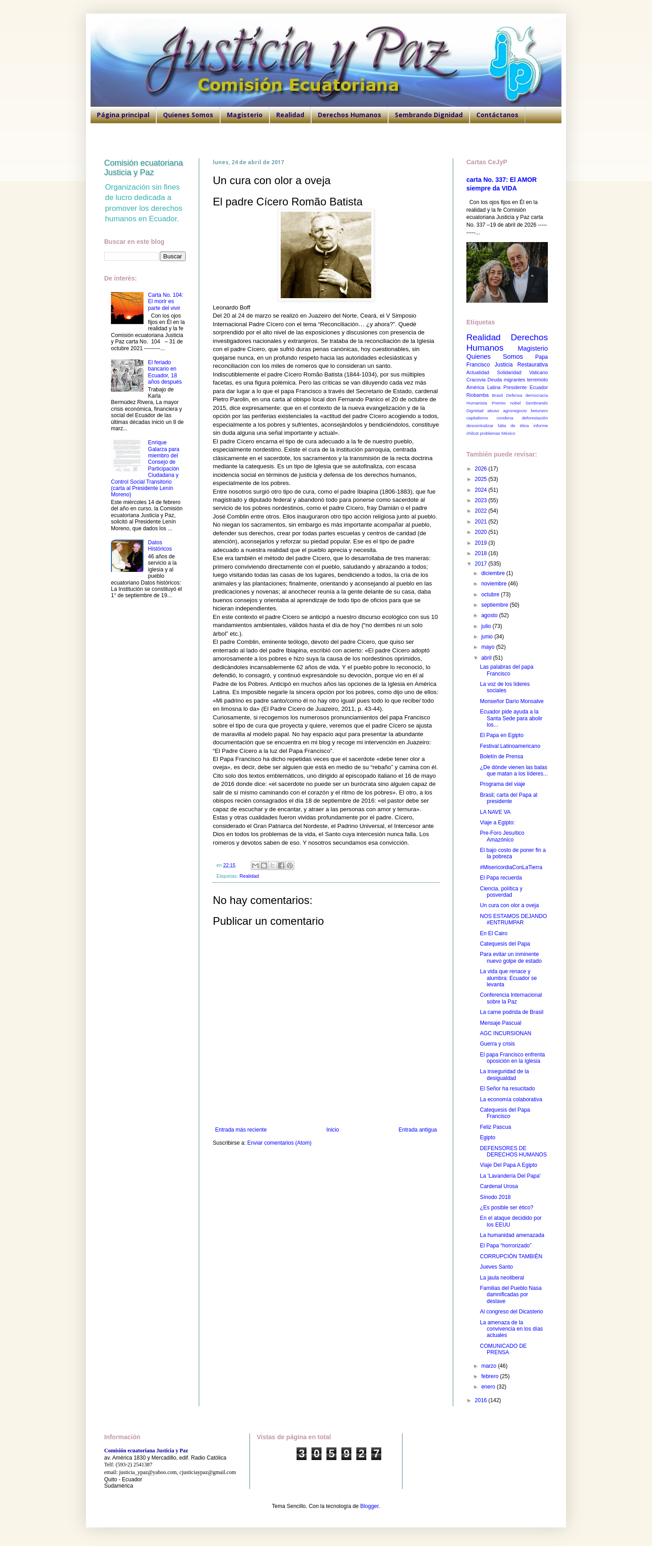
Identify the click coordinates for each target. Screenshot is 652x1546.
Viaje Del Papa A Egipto (508, 1165)
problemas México (497, 433)
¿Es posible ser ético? (506, 1207)
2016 (482, 1400)
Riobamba (477, 395)
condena (505, 417)
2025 (482, 479)
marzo (489, 1366)
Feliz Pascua (495, 1127)
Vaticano (538, 372)
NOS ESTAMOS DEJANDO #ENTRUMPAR (513, 919)
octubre (491, 594)
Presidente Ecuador (525, 387)
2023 (482, 500)
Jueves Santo (496, 1267)
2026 (482, 469)
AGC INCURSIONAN (505, 1033)
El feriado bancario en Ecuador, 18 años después (165, 372)
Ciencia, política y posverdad (501, 891)
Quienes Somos (188, 114)
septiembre (495, 605)
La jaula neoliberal (502, 1278)
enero (489, 1387)
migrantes (514, 379)
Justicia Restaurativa (521, 365)
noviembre (494, 583)
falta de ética (513, 425)
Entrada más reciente (241, 1130)
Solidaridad (509, 372)
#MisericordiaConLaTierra (511, 867)
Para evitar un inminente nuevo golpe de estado (511, 957)
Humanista (476, 402)
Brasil (497, 395)
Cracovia (476, 379)
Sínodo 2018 (495, 1197)
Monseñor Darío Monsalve (512, 701)
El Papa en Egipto (501, 735)
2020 (482, 532)
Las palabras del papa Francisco (506, 670)
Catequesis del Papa (505, 944)
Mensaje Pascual (500, 1023)
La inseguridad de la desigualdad (504, 1074)
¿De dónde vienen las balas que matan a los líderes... (514, 770)
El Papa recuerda (501, 878)
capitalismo (477, 417)
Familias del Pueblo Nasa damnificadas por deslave (511, 1294)
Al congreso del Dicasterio (511, 1311)
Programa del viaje (502, 784)
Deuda (495, 379)
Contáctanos (497, 114)
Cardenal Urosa (499, 1186)
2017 (482, 564)
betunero (539, 410)
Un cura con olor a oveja (509, 905)
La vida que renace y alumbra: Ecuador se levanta (508, 978)
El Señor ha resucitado (507, 1088)
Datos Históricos (160, 545)
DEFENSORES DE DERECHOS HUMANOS (513, 1151)
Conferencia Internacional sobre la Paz (511, 998)
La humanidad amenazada (512, 1235)
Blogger (369, 1506)
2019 (482, 543)
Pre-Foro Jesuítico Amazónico (502, 836)
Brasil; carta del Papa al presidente (508, 798)
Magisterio (245, 114)
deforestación (535, 417)
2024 (482, 490)
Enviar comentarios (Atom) (279, 1143)
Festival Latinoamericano (510, 746)
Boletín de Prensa (501, 756)
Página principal (123, 114)
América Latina (483, 387)
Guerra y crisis (497, 1044)
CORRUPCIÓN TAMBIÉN (511, 1256)
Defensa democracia (527, 395)
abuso (493, 410)
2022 (482, 511)
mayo (488, 647)
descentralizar (480, 425)
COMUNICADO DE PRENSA (503, 1349)
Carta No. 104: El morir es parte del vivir (165, 301)
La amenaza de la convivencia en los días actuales (511, 1329)
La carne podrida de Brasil (511, 1012)
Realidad (290, 114)
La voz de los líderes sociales (505, 687)
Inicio (332, 1130)
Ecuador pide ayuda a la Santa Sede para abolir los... (511, 718)
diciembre (493, 573)
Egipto (487, 1137)
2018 (482, 553)
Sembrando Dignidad (429, 114)
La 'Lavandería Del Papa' (510, 1176)
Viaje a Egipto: (497, 822)
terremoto (537, 379)
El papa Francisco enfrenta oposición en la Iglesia (512, 1057)
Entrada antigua (417, 1130)
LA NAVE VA (495, 812)
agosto (490, 615)
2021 (482, 522)
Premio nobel (506, 402)
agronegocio (515, 410)
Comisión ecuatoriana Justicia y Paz (143, 167)
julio (487, 626)
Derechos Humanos (349, 114)
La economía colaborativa (511, 1099)
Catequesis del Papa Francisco (505, 1113)
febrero (490, 1376)
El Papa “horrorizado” (506, 1245)
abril (487, 658)
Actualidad (477, 372)
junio (487, 636)
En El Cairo (494, 933)
